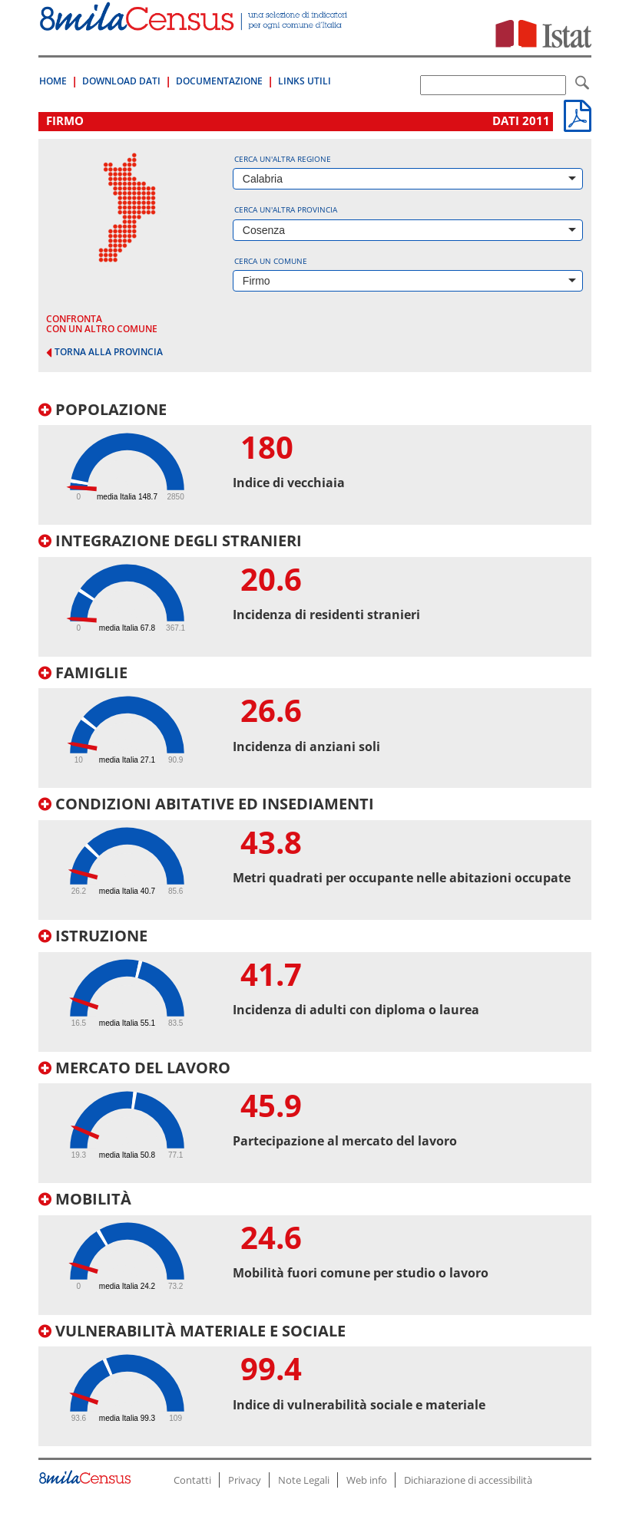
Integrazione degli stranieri (170, 540)
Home (53, 80)
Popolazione (102, 409)
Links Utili (304, 80)
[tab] (314, 463)
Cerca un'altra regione (282, 158)
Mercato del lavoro (134, 1067)
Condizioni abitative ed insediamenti (206, 803)
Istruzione (92, 935)
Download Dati (121, 80)
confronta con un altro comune (101, 323)
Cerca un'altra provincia (285, 209)
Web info (366, 1480)
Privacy (244, 1480)
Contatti (192, 1480)
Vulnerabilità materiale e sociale (192, 1330)
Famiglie (82, 672)
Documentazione (219, 80)
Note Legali (303, 1480)
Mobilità (84, 1198)
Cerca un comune (270, 260)
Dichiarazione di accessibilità (468, 1480)
